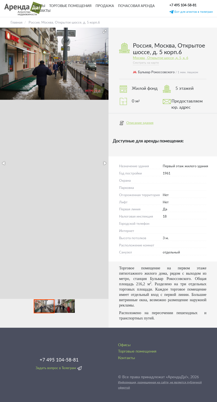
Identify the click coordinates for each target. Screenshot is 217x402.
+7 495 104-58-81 (182, 5)
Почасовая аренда (136, 6)
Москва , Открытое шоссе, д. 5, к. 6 (160, 58)
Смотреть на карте (146, 62)
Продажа (105, 6)
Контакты (41, 11)
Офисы (38, 6)
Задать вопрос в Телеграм (56, 368)
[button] (104, 31)
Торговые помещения (70, 6)
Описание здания (136, 123)
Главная (16, 22)
